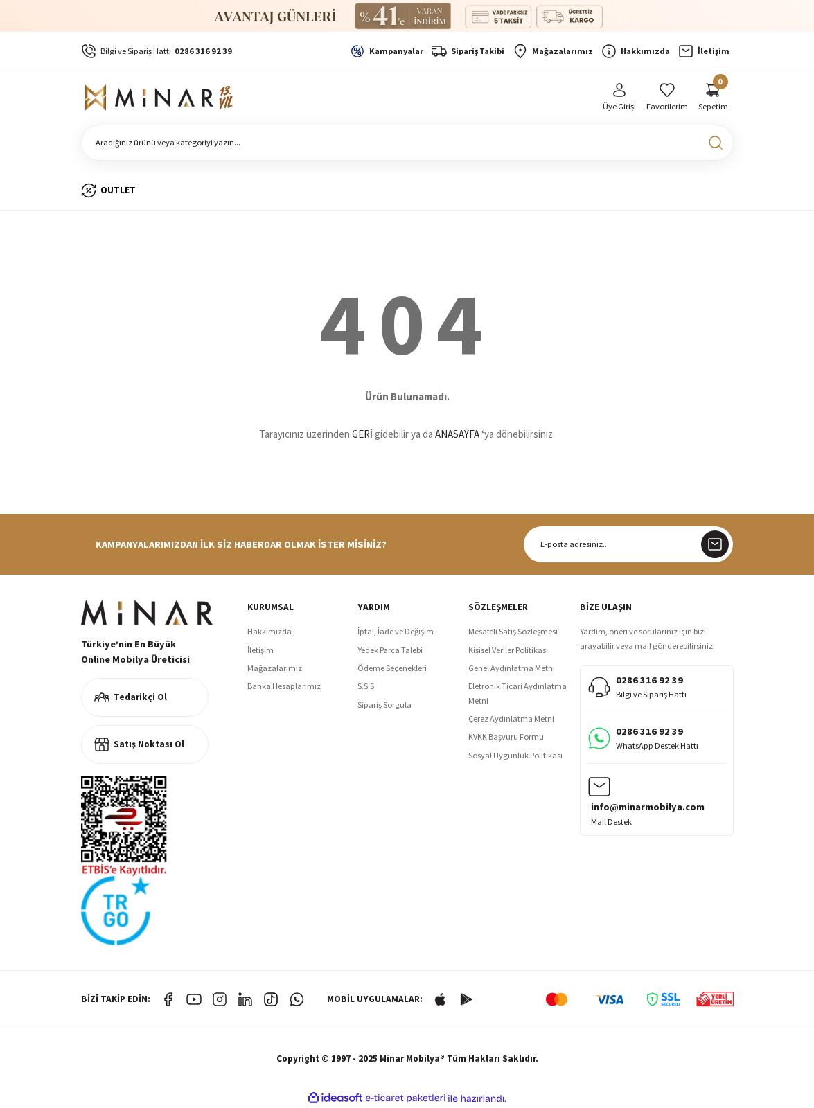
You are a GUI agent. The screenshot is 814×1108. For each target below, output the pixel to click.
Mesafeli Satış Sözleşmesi (513, 631)
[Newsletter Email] (628, 544)
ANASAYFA (457, 433)
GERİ (362, 433)
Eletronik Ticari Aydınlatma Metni (517, 693)
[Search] (407, 143)
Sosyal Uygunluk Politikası (515, 755)
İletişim (260, 650)
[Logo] (161, 97)
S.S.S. (366, 686)
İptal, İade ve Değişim (395, 631)
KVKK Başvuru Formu (506, 736)
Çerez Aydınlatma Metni (511, 718)
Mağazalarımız (274, 668)
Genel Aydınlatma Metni (511, 668)
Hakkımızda (269, 631)
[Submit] (715, 544)
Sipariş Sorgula (384, 704)
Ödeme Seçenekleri (392, 668)
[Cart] (713, 98)
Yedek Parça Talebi (390, 650)
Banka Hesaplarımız (284, 686)
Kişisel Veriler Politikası (508, 650)
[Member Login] (619, 98)
